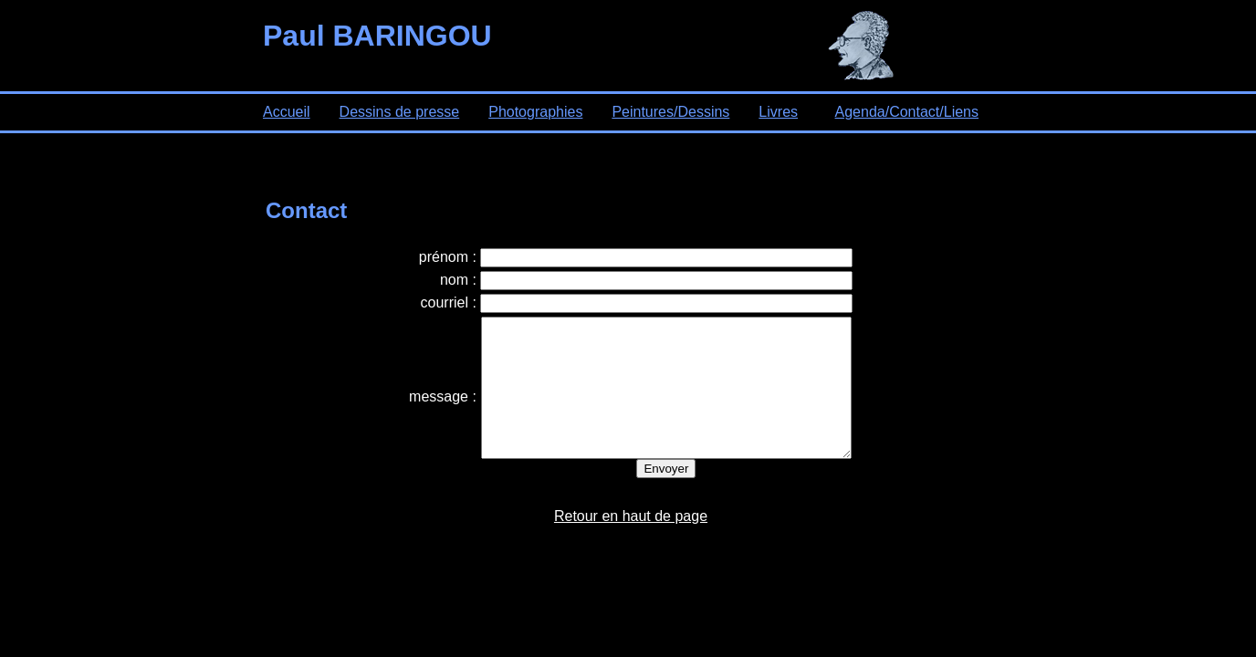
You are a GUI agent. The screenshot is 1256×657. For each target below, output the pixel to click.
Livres (778, 112)
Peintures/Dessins (670, 112)
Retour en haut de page (630, 543)
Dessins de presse (400, 112)
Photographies (535, 112)
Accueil (286, 112)
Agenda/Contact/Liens (907, 112)
